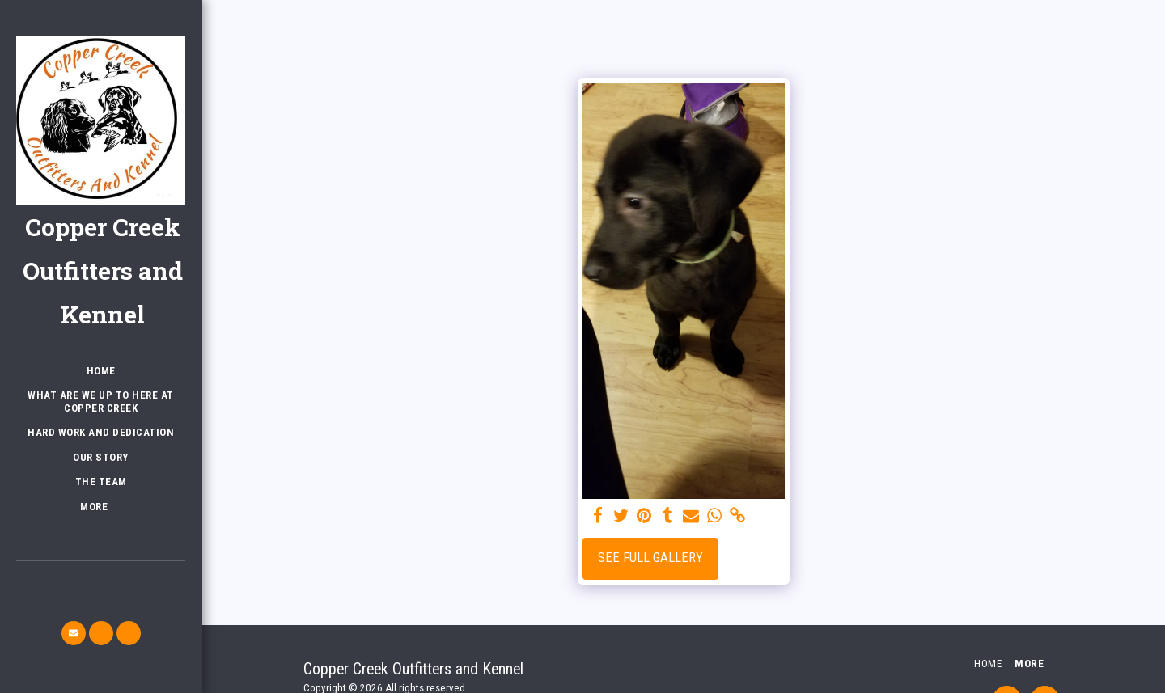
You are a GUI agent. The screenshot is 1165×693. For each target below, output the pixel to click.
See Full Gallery (650, 557)
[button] (73, 633)
